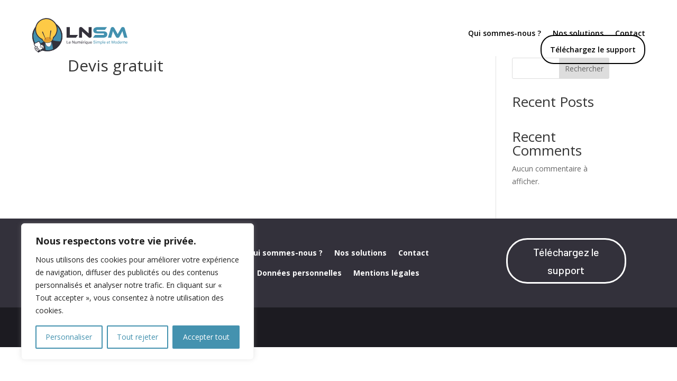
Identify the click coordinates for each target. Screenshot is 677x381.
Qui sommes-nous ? (504, 34)
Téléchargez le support (593, 49)
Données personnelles (299, 302)
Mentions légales (386, 302)
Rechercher (584, 98)
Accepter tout (206, 337)
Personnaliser (68, 337)
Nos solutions (360, 282)
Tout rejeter (137, 337)
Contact (413, 282)
